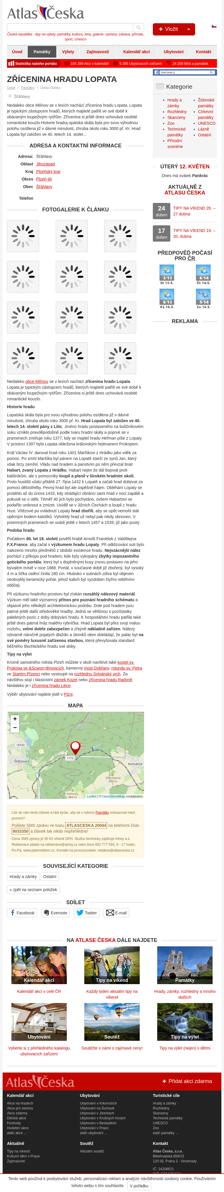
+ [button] (15, 719)
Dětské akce (16, 1118)
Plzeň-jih (44, 179)
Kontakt (203, 51)
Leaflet (92, 796)
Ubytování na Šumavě (97, 1108)
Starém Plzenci (26, 674)
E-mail (116, 913)
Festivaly (14, 1123)
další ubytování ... (93, 1133)
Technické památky (168, 1118)
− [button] (15, 728)
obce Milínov (36, 381)
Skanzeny (176, 117)
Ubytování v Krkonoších (98, 1103)
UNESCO (207, 123)
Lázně (203, 129)
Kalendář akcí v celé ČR (39, 991)
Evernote (55, 913)
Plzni (68, 694)
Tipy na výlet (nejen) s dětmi (185, 1048)
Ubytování (174, 51)
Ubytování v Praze (94, 1128)
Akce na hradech (20, 1103)
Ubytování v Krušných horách (103, 1118)
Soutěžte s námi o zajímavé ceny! (111, 1048)
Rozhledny (177, 111)
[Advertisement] (184, 363)
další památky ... (165, 1133)
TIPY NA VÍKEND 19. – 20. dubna (194, 233)
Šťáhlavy (44, 186)
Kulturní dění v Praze (23, 1156)
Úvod (17, 51)
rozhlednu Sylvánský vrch (97, 674)
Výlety (68, 51)
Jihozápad (45, 164)
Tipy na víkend (18, 1151)
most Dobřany (96, 668)
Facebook (22, 913)
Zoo (170, 123)
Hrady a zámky (23, 876)
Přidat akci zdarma (186, 1081)
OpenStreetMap (113, 796)
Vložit (176, 29)
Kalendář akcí (136, 51)
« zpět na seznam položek (33, 889)
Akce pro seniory (20, 1108)
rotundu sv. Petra (126, 668)
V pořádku (139, 1186)
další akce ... (17, 1133)
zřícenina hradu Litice (51, 685)
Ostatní (49, 876)
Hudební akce (18, 1128)
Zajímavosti (97, 51)
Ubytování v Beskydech (98, 1123)
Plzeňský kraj (48, 171)
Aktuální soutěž (92, 1151)
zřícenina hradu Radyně (110, 679)
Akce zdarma (17, 1113)
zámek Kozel (65, 679)
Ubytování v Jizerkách (97, 1113)
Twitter (86, 913)
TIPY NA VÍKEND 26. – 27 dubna (194, 211)
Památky (42, 51)
